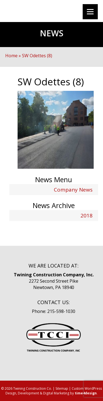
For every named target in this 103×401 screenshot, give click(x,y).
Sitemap (61, 388)
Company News (73, 189)
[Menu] (90, 11)
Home (11, 56)
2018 (86, 215)
